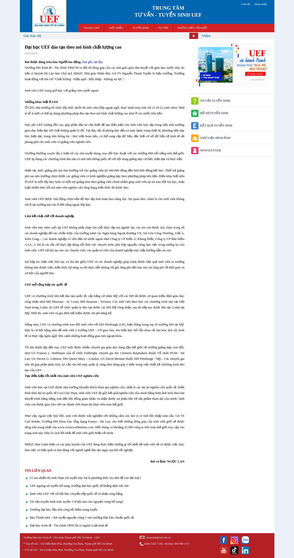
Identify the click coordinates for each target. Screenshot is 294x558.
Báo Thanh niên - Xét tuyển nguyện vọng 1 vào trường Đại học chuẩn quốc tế (82, 517)
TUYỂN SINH (141, 27)
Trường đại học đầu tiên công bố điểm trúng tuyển (64, 509)
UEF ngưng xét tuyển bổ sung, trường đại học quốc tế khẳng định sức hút (79, 486)
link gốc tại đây (92, 62)
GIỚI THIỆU (116, 27)
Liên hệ (245, 3)
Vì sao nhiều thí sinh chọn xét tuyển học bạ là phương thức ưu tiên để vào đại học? (85, 478)
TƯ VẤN (163, 27)
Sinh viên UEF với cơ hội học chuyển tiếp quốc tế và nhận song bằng (76, 493)
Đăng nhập (260, 3)
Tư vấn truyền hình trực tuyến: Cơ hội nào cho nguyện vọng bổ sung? (77, 501)
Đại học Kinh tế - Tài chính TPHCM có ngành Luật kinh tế (69, 525)
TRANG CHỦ (91, 27)
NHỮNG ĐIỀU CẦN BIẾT (192, 27)
